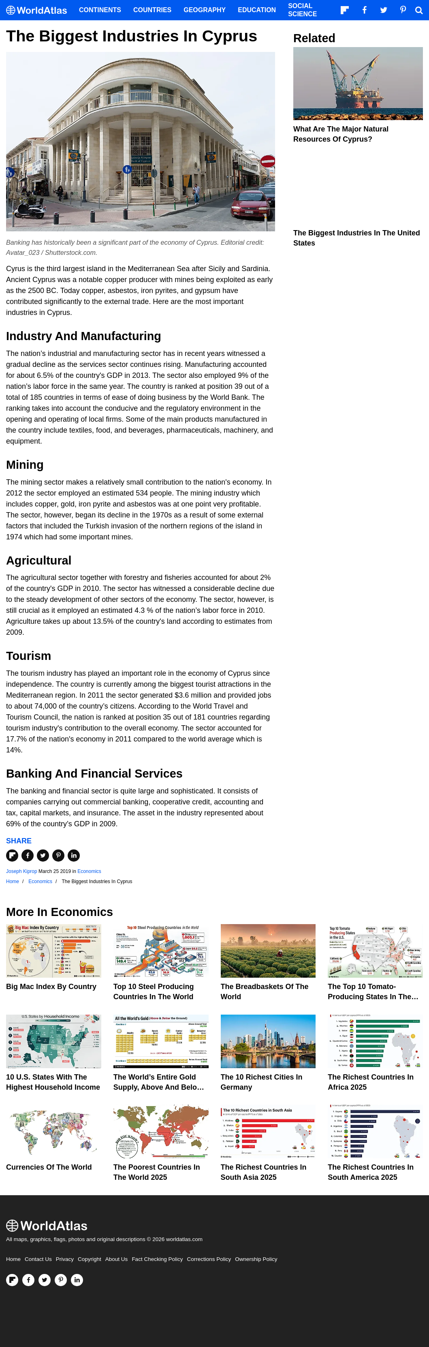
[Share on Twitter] (43, 855)
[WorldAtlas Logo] (39, 10)
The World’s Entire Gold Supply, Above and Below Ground (158, 1087)
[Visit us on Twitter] (44, 1280)
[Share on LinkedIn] (74, 855)
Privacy (65, 1259)
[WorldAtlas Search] (419, 10)
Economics (89, 871)
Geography (205, 9)
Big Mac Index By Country (51, 987)
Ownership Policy (256, 1259)
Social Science (302, 9)
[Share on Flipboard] (12, 855)
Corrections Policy (209, 1259)
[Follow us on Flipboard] (12, 1280)
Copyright (89, 1259)
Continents (100, 9)
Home (13, 1259)
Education (257, 9)
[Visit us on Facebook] (28, 1280)
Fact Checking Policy (157, 1259)
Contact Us (38, 1259)
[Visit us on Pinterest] (61, 1280)
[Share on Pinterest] (58, 855)
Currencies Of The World (49, 1167)
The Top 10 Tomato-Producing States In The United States (369, 997)
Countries (152, 9)
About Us (116, 1259)
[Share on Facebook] (27, 855)
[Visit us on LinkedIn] (77, 1280)
